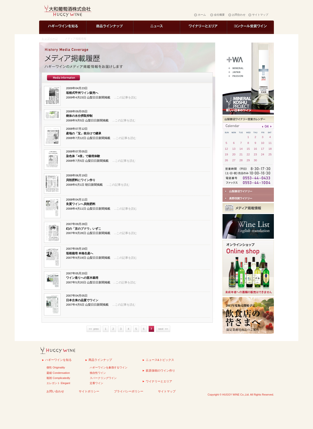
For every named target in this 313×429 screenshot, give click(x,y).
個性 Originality (55, 367)
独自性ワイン (98, 372)
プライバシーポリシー (128, 391)
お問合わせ (239, 14)
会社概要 (219, 14)
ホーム (202, 14)
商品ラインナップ (100, 359)
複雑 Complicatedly (58, 377)
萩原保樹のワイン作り (160, 370)
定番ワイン (96, 383)
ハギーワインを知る (58, 359)
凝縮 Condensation (58, 372)
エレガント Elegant (58, 383)
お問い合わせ (55, 391)
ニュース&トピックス (160, 359)
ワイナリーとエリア (159, 381)
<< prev (94, 328)
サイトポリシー (89, 391)
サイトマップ (260, 14)
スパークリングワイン (103, 377)
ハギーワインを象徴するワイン (108, 367)
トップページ (50, 38)
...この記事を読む (125, 97)
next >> (163, 328)
